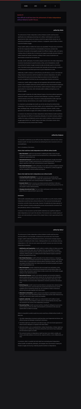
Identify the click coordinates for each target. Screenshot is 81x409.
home (26, 6)
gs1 (45, 6)
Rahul (61, 230)
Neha (61, 30)
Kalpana (60, 135)
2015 (35, 6)
